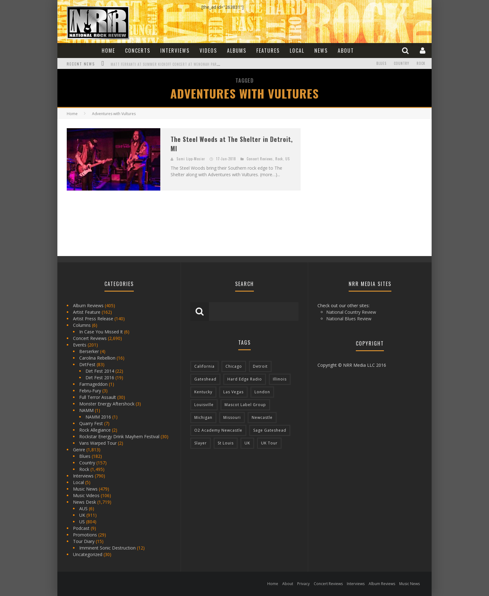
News (321, 50)
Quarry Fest (91, 423)
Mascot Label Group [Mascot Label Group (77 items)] (245, 404)
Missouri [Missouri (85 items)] (232, 417)
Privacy (303, 583)
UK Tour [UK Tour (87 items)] (269, 443)
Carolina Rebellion (97, 358)
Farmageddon (93, 384)
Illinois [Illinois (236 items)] (280, 379)
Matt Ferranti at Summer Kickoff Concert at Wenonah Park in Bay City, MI (178, 64)
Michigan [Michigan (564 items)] (203, 417)
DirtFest (87, 364)
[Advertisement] (357, 167)
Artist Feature (86, 312)
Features (268, 50)
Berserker (89, 351)
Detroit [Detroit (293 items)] (260, 366)
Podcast (81, 528)
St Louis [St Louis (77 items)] (226, 443)
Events (79, 345)
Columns (82, 325)
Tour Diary (83, 541)
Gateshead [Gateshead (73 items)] (205, 379)
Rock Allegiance (95, 430)
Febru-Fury (90, 391)
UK (82, 515)
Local (297, 50)
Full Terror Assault (97, 397)
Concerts (137, 50)
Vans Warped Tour (98, 443)
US (287, 158)
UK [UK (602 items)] (247, 443)
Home (108, 50)
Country (401, 63)
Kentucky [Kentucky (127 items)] (203, 392)
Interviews (175, 50)
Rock (421, 63)
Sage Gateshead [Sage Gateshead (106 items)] (269, 430)
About (346, 50)
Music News (85, 489)
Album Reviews (88, 305)
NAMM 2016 (98, 417)
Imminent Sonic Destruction (107, 548)
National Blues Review (348, 319)
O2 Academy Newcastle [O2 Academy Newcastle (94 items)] (218, 430)
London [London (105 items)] (262, 392)
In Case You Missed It (101, 332)
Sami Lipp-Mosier (191, 158)
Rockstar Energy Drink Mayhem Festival (119, 436)
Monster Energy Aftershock (106, 404)
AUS (83, 508)
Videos (208, 50)
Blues (381, 63)
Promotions (85, 535)
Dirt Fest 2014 (99, 371)
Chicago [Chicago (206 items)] (233, 366)
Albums (236, 50)
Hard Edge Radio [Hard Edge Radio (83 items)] (244, 379)
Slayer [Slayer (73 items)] (200, 443)
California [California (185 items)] (204, 366)
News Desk (84, 502)
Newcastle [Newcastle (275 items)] (262, 417)
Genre (79, 450)
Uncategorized (87, 554)
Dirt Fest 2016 (99, 377)
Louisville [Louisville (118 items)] (204, 404)
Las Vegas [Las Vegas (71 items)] (233, 392)
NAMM (86, 410)
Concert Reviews (260, 158)
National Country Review (351, 312)
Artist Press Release (93, 319)
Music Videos (86, 495)
